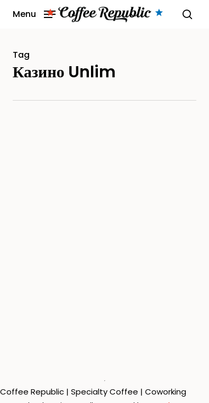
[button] (34, 13)
